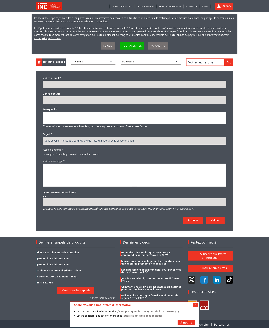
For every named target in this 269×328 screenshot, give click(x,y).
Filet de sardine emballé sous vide (58, 252)
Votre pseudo (52, 93)
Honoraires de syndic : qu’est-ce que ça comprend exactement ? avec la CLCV (145, 254)
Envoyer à (50, 109)
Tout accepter (132, 45)
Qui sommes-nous (145, 6)
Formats (128, 61)
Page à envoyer (53, 150)
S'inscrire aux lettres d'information (213, 256)
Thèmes (78, 61)
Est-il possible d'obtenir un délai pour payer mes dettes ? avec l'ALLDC (151, 271)
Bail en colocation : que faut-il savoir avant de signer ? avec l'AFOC (149, 297)
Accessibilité (191, 6)
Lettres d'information (122, 6)
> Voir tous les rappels (75, 290)
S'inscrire (186, 322)
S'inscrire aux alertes (213, 268)
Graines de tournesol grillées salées (59, 270)
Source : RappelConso (102, 297)
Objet (47, 134)
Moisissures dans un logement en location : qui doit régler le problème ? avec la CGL (150, 262)
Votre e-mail (52, 78)
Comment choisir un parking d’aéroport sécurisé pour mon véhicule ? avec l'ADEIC (151, 288)
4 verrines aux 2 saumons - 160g (57, 276)
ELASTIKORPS (45, 282)
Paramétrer (158, 45)
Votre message (54, 161)
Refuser (108, 45)
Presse (205, 6)
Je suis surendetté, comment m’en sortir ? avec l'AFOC (150, 279)
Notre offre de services (170, 6)
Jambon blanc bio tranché (53, 258)
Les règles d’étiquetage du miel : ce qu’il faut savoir (71, 154)
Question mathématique (60, 192)
